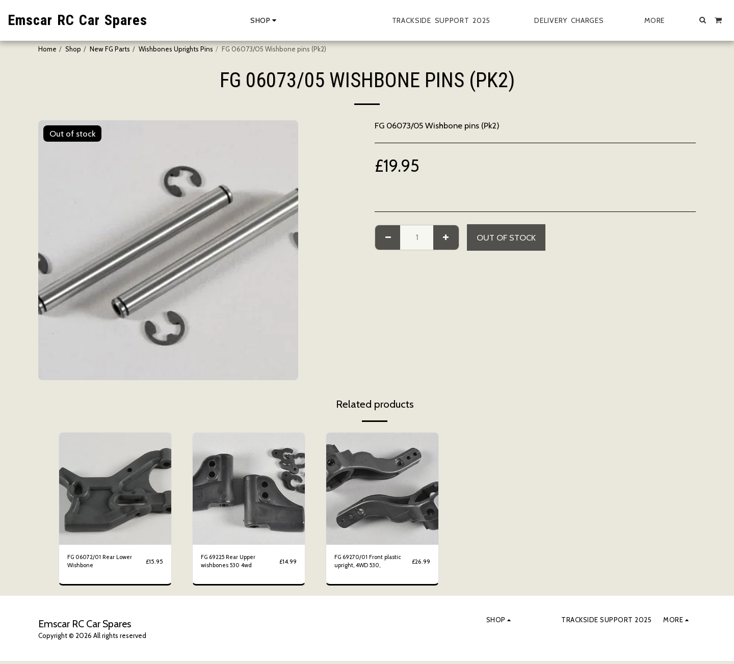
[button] (703, 19)
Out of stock (506, 237)
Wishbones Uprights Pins (176, 49)
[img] (115, 489)
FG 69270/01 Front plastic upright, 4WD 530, (364, 563)
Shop (73, 49)
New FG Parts (110, 49)
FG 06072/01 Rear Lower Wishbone (105, 562)
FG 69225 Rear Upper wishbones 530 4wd (233, 562)
